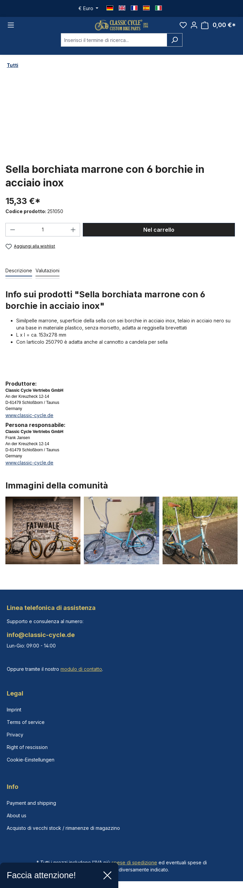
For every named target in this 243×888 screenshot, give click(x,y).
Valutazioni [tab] (47, 275)
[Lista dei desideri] (183, 27)
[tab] (18, 275)
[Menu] (11, 28)
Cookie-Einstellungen (30, 759)
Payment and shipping (31, 803)
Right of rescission (27, 747)
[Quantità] (43, 235)
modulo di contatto (81, 669)
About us (16, 815)
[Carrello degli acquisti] (218, 27)
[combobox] (114, 45)
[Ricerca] (175, 45)
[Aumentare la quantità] (73, 235)
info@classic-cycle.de (41, 634)
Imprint (14, 709)
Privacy (15, 734)
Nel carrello (158, 234)
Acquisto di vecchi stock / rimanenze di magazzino (63, 828)
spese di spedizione (134, 862)
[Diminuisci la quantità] (12, 235)
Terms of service (26, 722)
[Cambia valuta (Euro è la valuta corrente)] (88, 8)
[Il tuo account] (194, 27)
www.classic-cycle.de (29, 420)
